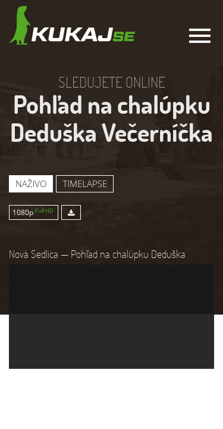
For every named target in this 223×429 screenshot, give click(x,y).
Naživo (30, 183)
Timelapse (84, 183)
